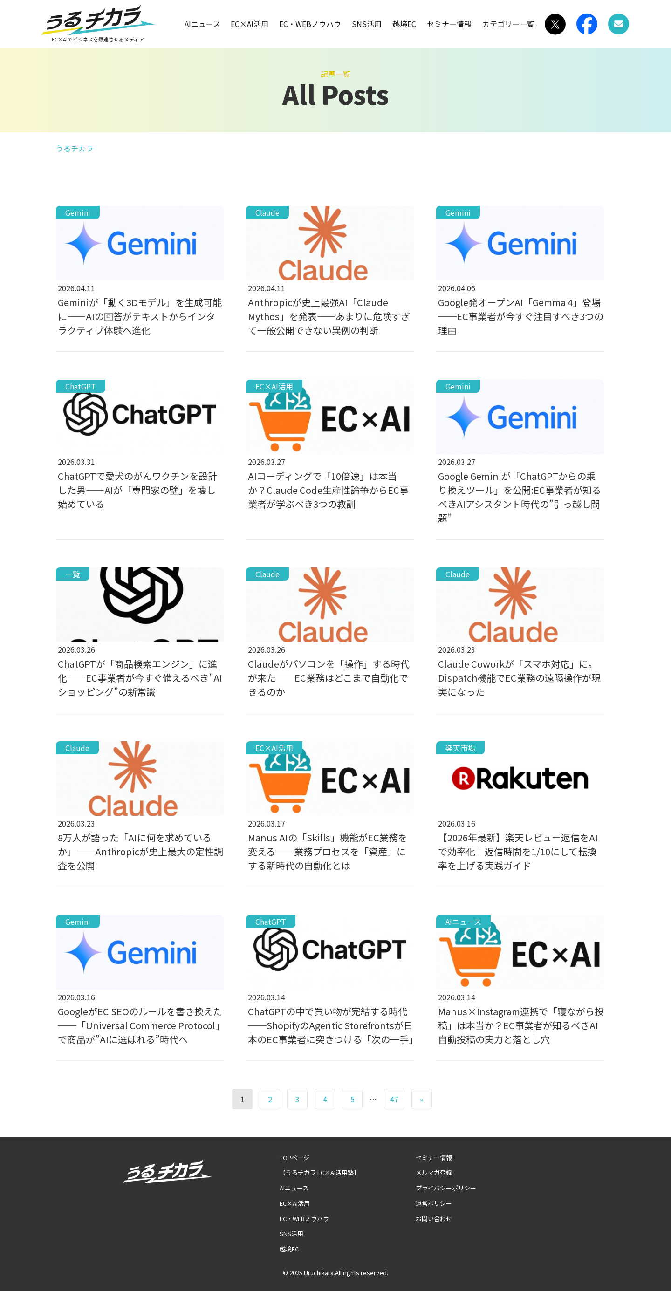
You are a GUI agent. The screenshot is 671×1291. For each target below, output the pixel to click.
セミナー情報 (449, 23)
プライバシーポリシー (446, 1187)
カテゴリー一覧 (508, 23)
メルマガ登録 (434, 1172)
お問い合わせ (434, 1218)
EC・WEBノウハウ (310, 23)
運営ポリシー (434, 1203)
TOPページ (294, 1157)
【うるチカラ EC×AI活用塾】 (320, 1172)
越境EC (404, 23)
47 (394, 1099)
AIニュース (202, 23)
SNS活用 (367, 23)
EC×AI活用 (249, 23)
